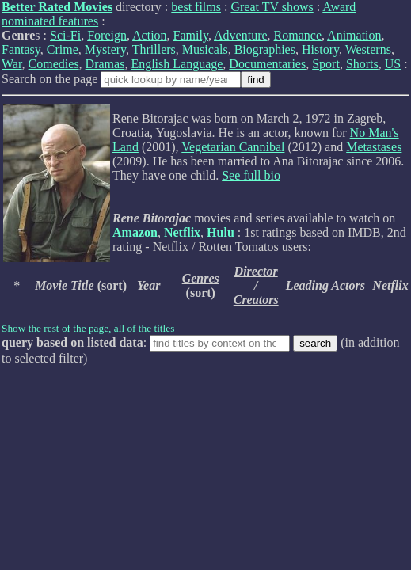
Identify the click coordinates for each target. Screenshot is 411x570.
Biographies (264, 49)
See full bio (251, 175)
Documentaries (267, 63)
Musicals (205, 49)
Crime (62, 49)
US (393, 63)
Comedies (54, 63)
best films (196, 6)
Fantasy (21, 49)
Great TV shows (271, 6)
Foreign (107, 35)
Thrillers (154, 49)
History (320, 49)
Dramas (105, 63)
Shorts (362, 63)
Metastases (373, 147)
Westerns (368, 49)
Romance (298, 35)
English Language (177, 63)
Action (149, 35)
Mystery (105, 49)
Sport (326, 63)
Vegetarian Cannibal (232, 147)
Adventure (241, 35)
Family (190, 35)
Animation (354, 35)
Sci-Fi (65, 35)
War (12, 63)
